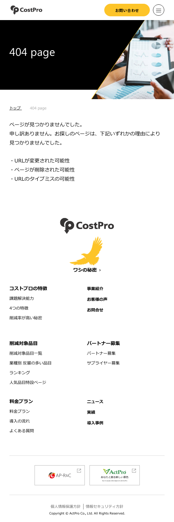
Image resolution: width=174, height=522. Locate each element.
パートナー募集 (101, 353)
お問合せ (95, 310)
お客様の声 (97, 299)
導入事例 (95, 423)
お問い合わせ (127, 10)
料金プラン (19, 411)
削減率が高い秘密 (25, 318)
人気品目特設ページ (27, 383)
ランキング (19, 373)
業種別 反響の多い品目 (30, 363)
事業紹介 (95, 289)
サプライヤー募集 (103, 363)
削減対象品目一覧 (25, 353)
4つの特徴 (18, 308)
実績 (91, 412)
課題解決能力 (21, 299)
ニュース (95, 402)
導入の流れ (19, 421)
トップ (15, 108)
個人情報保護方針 (66, 506)
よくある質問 (21, 431)
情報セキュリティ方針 (104, 506)
